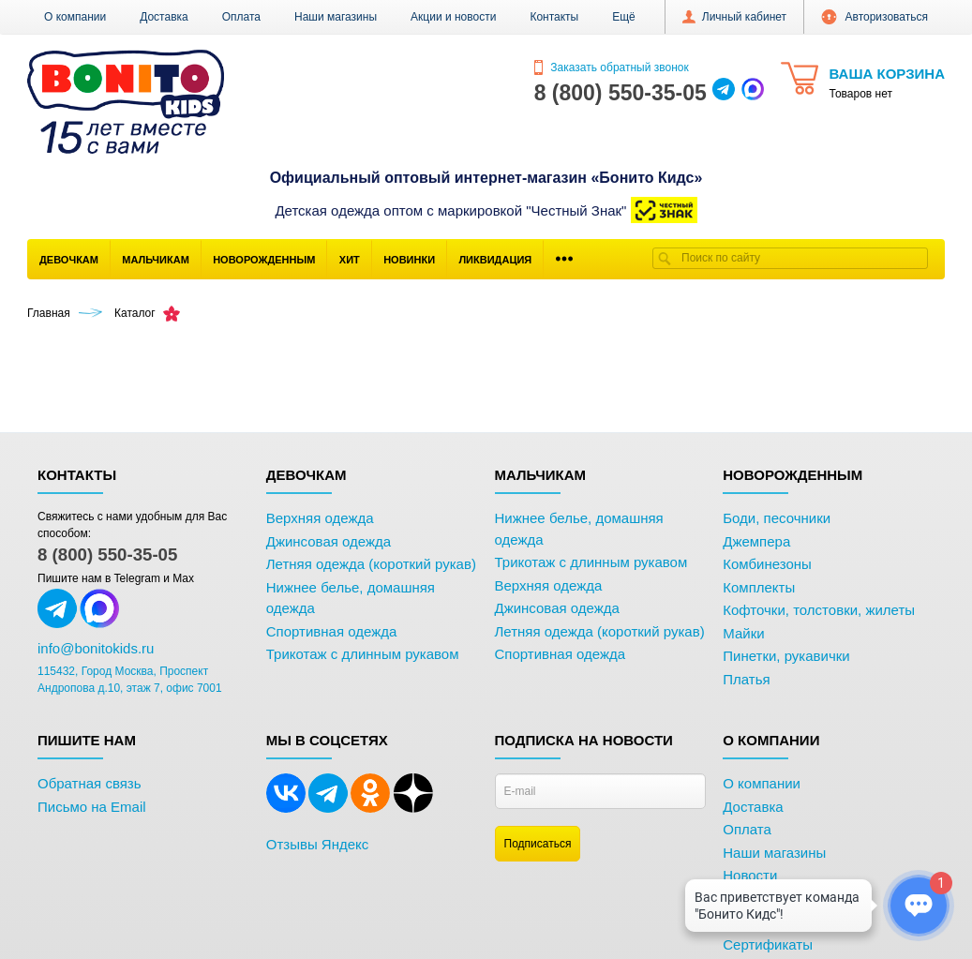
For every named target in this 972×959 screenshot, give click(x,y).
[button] (623, 17)
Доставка (164, 16)
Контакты (554, 16)
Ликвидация (494, 259)
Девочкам (68, 259)
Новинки (409, 259)
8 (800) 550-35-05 (107, 554)
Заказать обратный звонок (611, 67)
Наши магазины (335, 16)
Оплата (241, 16)
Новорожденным (264, 259)
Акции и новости (453, 16)
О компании (75, 16)
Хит (349, 259)
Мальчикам (155, 259)
